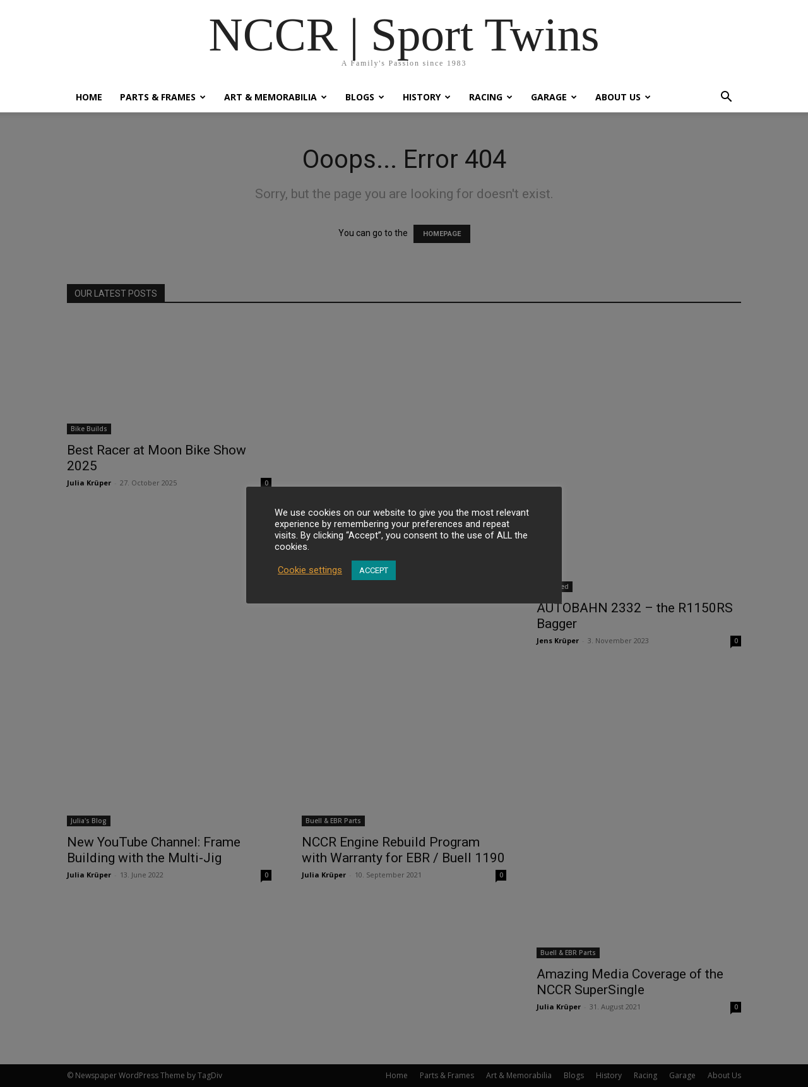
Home (89, 97)
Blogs (364, 97)
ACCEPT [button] (373, 570)
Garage (554, 97)
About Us (623, 97)
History (427, 97)
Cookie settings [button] (310, 570)
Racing (491, 97)
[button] (726, 98)
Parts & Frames (163, 97)
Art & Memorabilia (275, 97)
